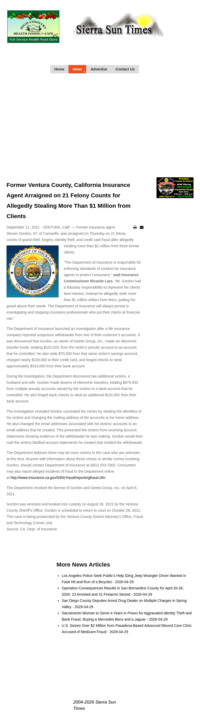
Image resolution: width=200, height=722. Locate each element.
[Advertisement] (100, 120)
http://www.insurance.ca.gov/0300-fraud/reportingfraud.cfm (58, 478)
